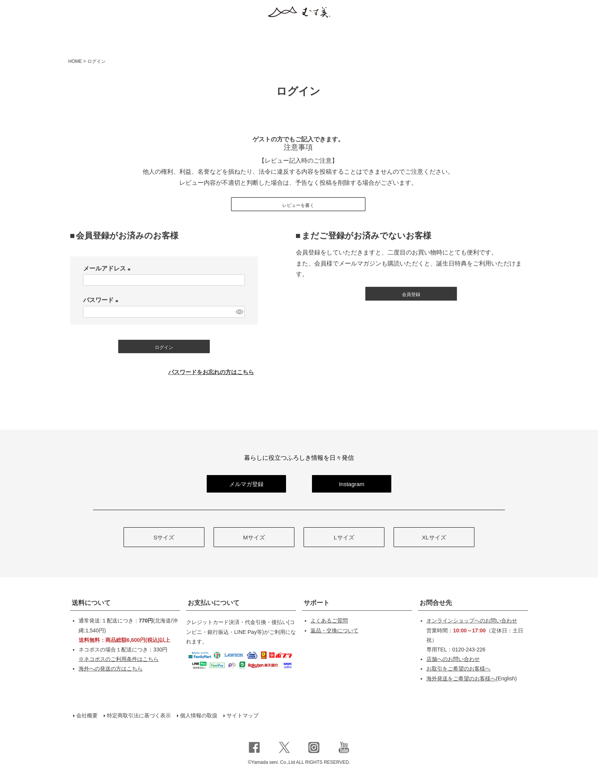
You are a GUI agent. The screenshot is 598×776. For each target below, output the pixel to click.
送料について (91, 602)
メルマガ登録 (246, 484)
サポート (317, 602)
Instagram (352, 484)
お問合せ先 (436, 602)
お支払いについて (214, 602)
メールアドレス (108, 268)
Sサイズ (163, 537)
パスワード (102, 300)
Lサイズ (344, 537)
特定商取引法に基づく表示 (139, 715)
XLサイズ (434, 537)
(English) (471, 678)
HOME (75, 61)
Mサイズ (254, 537)
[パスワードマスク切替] (239, 311)
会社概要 (87, 715)
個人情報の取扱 (198, 715)
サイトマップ (243, 715)
